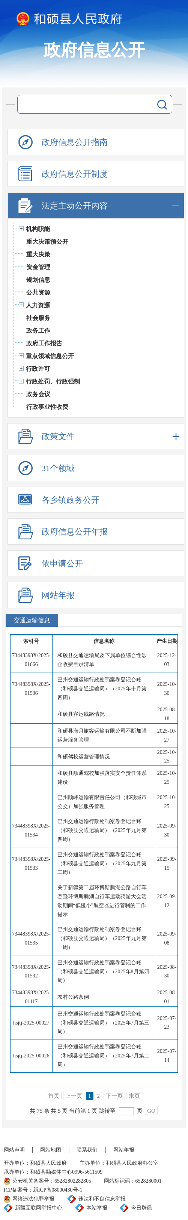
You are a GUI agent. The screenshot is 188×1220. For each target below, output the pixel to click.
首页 (53, 1096)
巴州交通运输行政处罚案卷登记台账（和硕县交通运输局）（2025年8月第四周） (103, 971)
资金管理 (38, 267)
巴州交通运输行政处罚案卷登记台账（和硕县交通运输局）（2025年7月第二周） (103, 1056)
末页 (134, 1096)
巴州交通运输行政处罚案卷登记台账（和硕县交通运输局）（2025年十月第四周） (102, 688)
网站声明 (14, 1150)
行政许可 (38, 369)
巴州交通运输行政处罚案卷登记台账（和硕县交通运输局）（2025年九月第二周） (102, 863)
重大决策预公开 (47, 241)
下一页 (114, 1096)
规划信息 (38, 280)
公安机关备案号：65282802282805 (51, 1181)
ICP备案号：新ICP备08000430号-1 (43, 1190)
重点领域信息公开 (50, 356)
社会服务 (38, 318)
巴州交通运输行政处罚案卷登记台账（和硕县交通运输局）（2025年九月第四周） (102, 830)
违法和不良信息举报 (102, 1199)
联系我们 (87, 1150)
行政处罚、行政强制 (53, 381)
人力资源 (38, 305)
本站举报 (96, 1208)
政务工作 (38, 330)
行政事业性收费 (47, 407)
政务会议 (38, 394)
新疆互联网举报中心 (38, 1208)
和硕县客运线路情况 (81, 714)
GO (151, 1111)
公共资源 (38, 292)
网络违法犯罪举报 (33, 1199)
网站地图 (50, 1150)
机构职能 (38, 229)
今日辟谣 (141, 1208)
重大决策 (38, 254)
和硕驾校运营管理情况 (83, 757)
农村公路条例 (73, 997)
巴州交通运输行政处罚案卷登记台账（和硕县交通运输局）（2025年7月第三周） (103, 1023)
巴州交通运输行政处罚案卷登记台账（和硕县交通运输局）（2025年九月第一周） (102, 938)
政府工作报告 (44, 343)
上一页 (73, 1096)
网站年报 (123, 1150)
